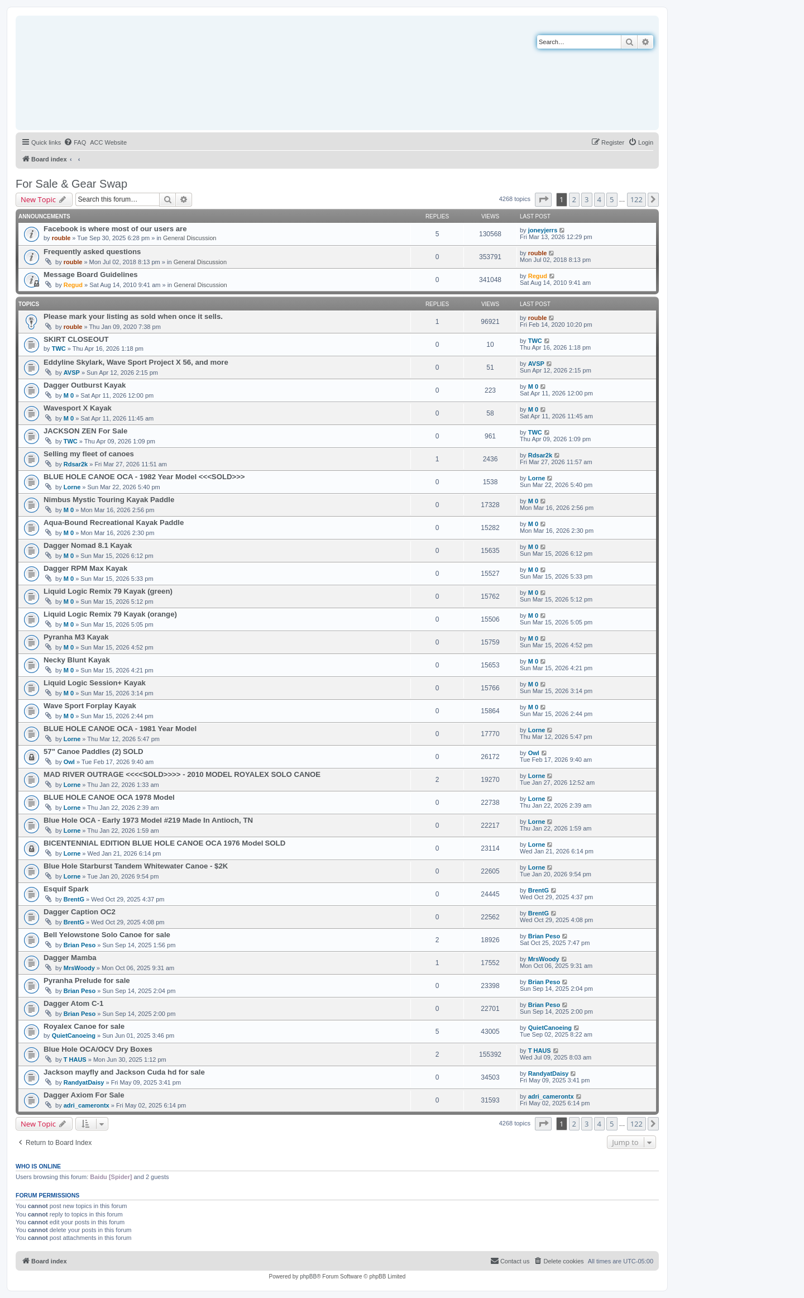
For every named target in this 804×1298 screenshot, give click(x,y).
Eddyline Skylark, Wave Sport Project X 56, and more (136, 362)
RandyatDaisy (84, 1082)
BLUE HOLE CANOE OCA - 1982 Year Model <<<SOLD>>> (144, 477)
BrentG (74, 899)
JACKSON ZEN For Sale (85, 431)
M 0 (69, 395)
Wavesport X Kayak (78, 408)
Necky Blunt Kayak (77, 660)
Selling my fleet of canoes (89, 454)
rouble (61, 238)
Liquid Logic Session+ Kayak (95, 683)
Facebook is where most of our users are (115, 229)
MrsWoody (79, 968)
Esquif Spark (66, 889)
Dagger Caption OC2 (80, 912)
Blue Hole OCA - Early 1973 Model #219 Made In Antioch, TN (148, 820)
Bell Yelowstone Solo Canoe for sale (107, 934)
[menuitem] (75, 142)
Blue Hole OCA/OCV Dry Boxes (98, 1049)
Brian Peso (79, 945)
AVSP (72, 372)
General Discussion (189, 238)
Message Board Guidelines (91, 274)
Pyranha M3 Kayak (76, 637)
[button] (543, 199)
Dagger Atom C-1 (73, 1003)
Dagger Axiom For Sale (84, 1095)
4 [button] (599, 199)
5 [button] (612, 199)
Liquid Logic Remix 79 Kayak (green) (108, 591)
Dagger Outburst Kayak (85, 385)
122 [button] (636, 199)
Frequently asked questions (92, 251)
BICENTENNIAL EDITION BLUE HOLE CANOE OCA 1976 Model (153, 843)
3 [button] (586, 199)
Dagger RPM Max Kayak (85, 568)
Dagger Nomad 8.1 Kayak (88, 545)
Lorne (72, 487)
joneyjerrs (543, 230)
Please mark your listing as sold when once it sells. (133, 316)
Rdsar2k (76, 464)
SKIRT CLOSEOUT (76, 339)
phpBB (308, 1276)
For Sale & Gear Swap (71, 184)
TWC (59, 348)
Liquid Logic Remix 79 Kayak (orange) (110, 614)
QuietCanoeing (73, 1035)
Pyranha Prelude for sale (87, 980)
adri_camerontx (86, 1105)
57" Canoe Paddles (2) (82, 751)
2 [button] (574, 199)
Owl (69, 761)
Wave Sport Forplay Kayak (90, 706)
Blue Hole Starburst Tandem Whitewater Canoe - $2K (136, 866)
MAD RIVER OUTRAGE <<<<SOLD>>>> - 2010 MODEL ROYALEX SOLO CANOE (182, 774)
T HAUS (75, 1059)
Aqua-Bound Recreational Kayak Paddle (114, 522)
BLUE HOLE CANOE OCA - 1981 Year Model (120, 728)
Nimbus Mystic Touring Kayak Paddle (109, 499)
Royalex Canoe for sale (84, 1026)
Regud (73, 284)
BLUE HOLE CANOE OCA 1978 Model (109, 797)
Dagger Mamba (70, 957)
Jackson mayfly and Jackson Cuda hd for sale (124, 1072)
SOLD (133, 751)
